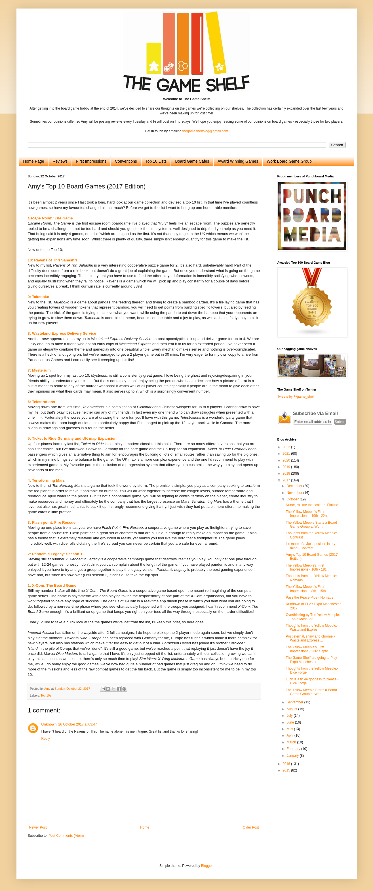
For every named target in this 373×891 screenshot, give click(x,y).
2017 (287, 480)
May (290, 729)
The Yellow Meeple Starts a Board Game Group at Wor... (311, 525)
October (293, 499)
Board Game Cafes (192, 161)
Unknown (49, 724)
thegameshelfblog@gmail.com (205, 131)
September (295, 702)
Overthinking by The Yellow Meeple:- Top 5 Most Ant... (313, 617)
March (291, 742)
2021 (287, 454)
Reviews (60, 161)
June (290, 722)
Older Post (251, 827)
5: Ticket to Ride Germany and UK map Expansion (72, 438)
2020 (287, 460)
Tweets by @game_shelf (296, 397)
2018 (287, 473)
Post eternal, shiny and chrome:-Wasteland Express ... (310, 638)
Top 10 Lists (156, 161)
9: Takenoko (38, 297)
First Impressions (91, 161)
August (292, 709)
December (294, 486)
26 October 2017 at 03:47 (77, 724)
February (293, 749)
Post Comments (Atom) (66, 836)
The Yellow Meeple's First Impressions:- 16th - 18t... (307, 567)
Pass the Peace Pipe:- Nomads (309, 597)
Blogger (207, 866)
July (290, 716)
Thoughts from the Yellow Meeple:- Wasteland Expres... (312, 628)
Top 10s (46, 695)
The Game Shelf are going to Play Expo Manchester (311, 660)
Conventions (126, 161)
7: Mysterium (39, 370)
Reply (45, 739)
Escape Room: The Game (50, 218)
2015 (287, 770)
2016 (287, 764)
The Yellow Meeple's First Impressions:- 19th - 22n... (307, 514)
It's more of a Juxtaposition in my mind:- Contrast (310, 546)
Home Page (33, 161)
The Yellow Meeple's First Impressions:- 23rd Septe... (308, 649)
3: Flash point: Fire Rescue (52, 522)
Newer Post (38, 827)
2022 (287, 447)
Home (144, 827)
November (294, 493)
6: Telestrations (41, 402)
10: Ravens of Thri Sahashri (52, 260)
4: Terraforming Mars (46, 480)
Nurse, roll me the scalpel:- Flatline (312, 505)
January (293, 756)
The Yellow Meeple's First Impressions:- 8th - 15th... (307, 589)
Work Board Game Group (289, 161)
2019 (287, 467)
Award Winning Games (238, 161)
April (290, 735)
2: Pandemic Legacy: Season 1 (55, 554)
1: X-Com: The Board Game (52, 585)
